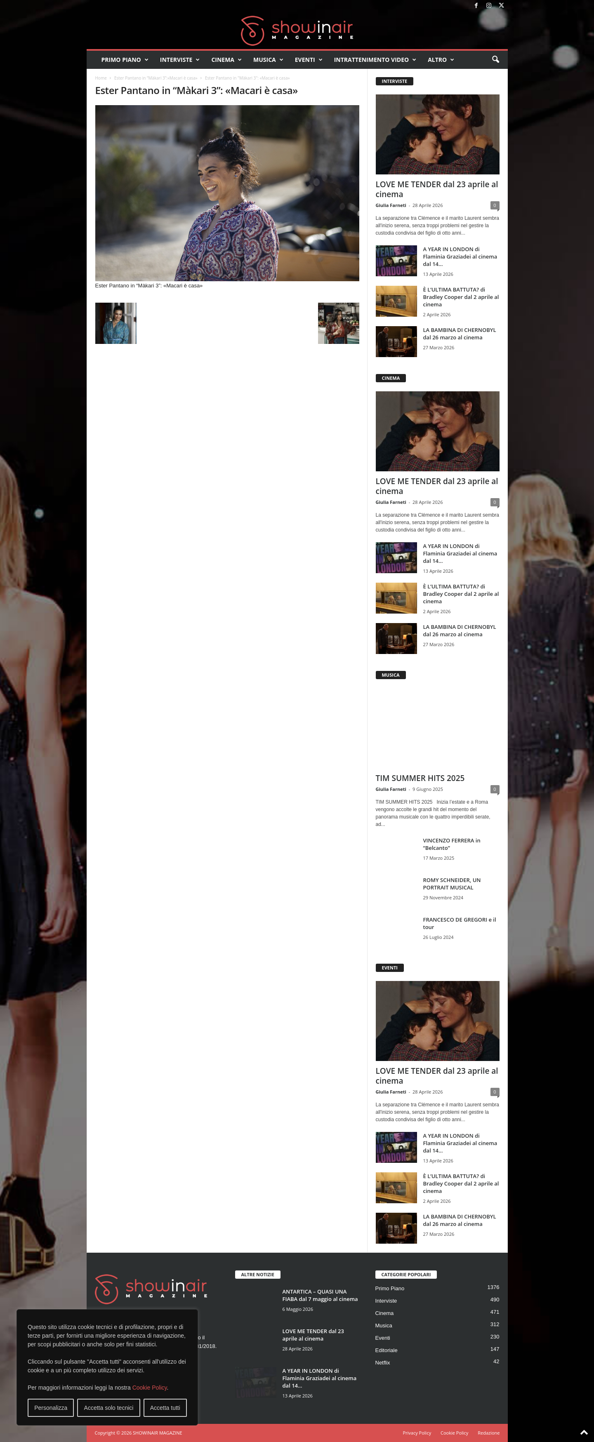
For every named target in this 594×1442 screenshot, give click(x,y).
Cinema (226, 60)
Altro (441, 60)
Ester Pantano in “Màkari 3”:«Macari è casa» (156, 78)
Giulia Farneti (391, 205)
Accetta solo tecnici (109, 1407)
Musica (268, 60)
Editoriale (386, 1350)
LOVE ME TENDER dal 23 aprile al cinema (437, 189)
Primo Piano (124, 60)
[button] (495, 60)
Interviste (180, 60)
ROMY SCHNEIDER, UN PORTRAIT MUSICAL (452, 883)
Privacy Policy (417, 1433)
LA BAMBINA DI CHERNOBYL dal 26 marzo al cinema (459, 333)
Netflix (382, 1363)
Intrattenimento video (375, 60)
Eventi (309, 60)
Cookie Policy (149, 1387)
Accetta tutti (165, 1407)
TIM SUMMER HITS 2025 (420, 778)
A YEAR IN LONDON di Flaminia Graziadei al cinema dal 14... (460, 256)
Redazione (489, 1433)
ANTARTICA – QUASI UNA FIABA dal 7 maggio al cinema (320, 1295)
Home (101, 78)
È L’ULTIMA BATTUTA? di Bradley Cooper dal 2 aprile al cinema (461, 297)
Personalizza (50, 1407)
